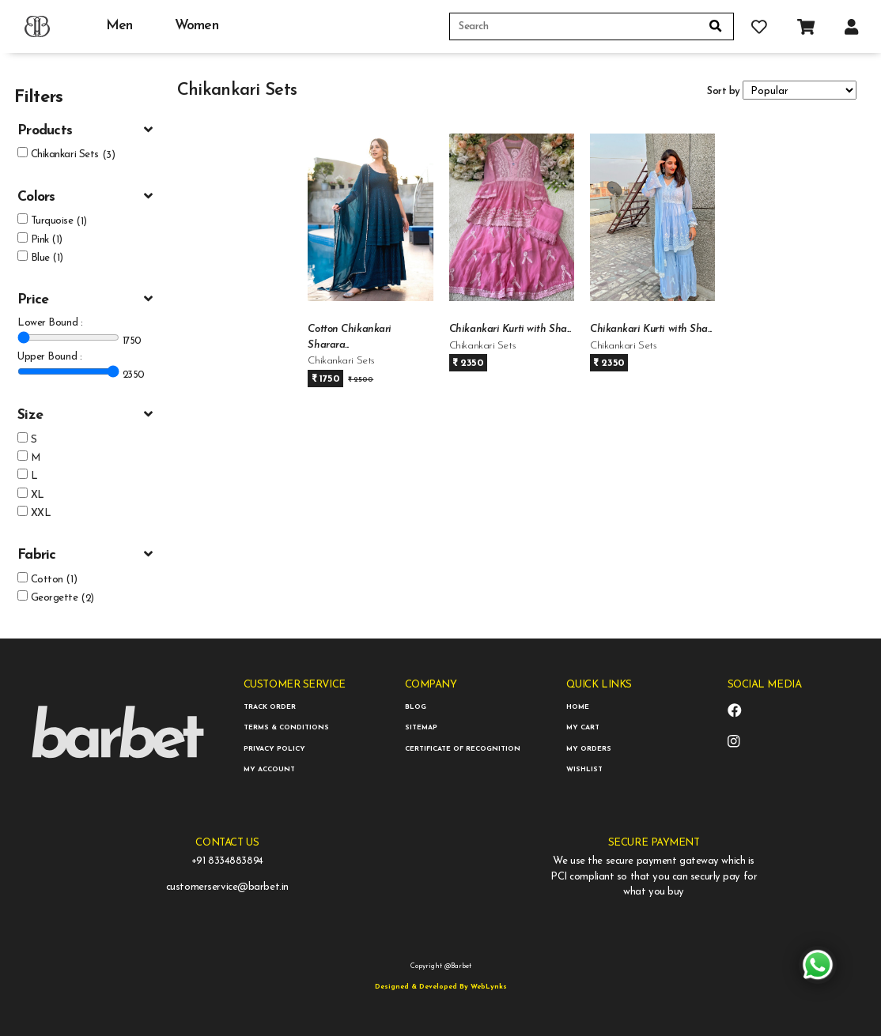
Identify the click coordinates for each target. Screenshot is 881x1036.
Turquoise (52, 221)
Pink (40, 240)
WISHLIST (584, 769)
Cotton (47, 580)
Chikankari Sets (65, 154)
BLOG (415, 706)
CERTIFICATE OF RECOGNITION (462, 748)
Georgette (54, 598)
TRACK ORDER (270, 706)
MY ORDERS (588, 748)
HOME (577, 706)
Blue (40, 258)
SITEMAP (421, 727)
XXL (41, 513)
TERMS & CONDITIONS (286, 727)
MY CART (582, 727)
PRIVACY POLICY (274, 748)
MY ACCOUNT (269, 769)
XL (37, 495)
